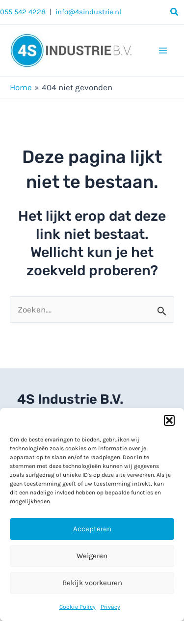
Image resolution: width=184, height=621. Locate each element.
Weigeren (92, 555)
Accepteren (92, 528)
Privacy (110, 606)
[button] (169, 420)
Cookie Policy (77, 606)
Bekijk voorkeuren (92, 582)
